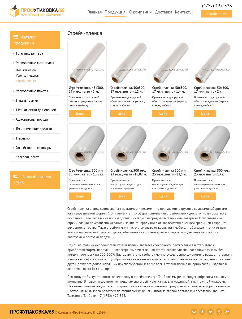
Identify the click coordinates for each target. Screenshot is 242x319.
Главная (94, 12)
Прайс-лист (216, 13)
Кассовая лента (27, 157)
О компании (140, 12)
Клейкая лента (26, 70)
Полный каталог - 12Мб (33, 180)
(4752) (217, 6)
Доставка (163, 12)
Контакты (183, 12)
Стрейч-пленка (26, 81)
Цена (80, 113)
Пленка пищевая (27, 76)
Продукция (115, 12)
